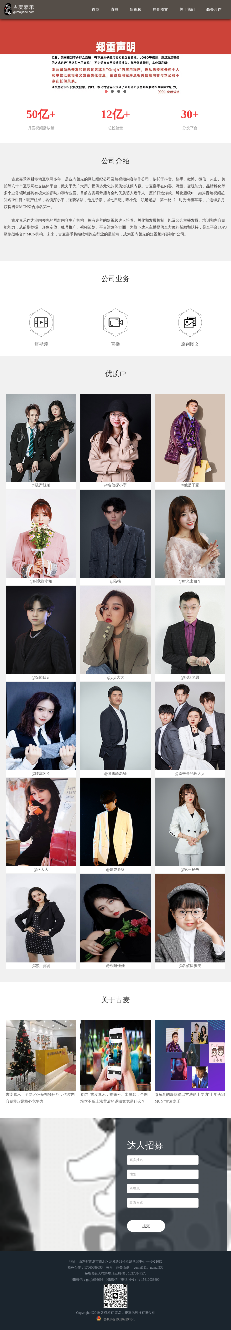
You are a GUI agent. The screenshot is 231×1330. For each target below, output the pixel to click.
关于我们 (187, 9)
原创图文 (160, 9)
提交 (146, 1226)
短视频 (135, 9)
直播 (114, 9)
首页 (95, 9)
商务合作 (213, 9)
